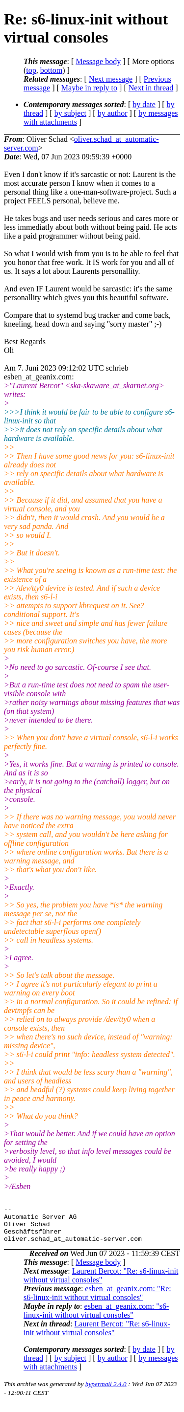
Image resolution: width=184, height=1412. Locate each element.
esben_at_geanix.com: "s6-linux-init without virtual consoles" (96, 1317)
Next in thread (151, 88)
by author (113, 113)
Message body (98, 61)
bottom (51, 70)
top (31, 70)
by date (144, 104)
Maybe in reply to (89, 88)
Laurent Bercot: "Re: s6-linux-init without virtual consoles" (101, 1282)
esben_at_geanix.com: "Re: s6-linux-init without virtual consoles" (97, 1300)
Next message (110, 79)
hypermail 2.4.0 (106, 1391)
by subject (70, 113)
